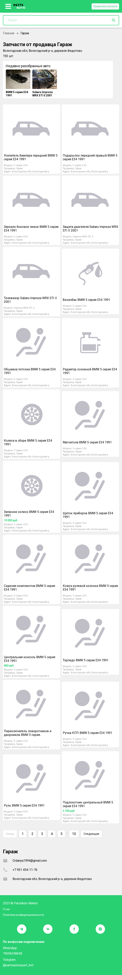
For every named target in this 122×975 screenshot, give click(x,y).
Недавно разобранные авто (28, 66)
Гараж (19, 168)
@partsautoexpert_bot (18, 965)
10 (74, 834)
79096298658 (12, 953)
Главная (8, 33)
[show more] (8, 6)
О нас (6, 909)
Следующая (91, 834)
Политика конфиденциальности (23, 914)
